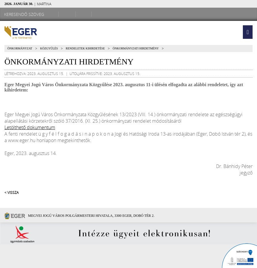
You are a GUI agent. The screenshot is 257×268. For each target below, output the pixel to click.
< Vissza (11, 192)
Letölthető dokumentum (29, 127)
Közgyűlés (49, 48)
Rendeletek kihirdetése (85, 48)
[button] (248, 32)
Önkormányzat (19, 48)
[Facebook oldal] (68, 14)
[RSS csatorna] (100, 14)
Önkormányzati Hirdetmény (136, 48)
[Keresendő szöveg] (25, 14)
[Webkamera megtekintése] (84, 14)
